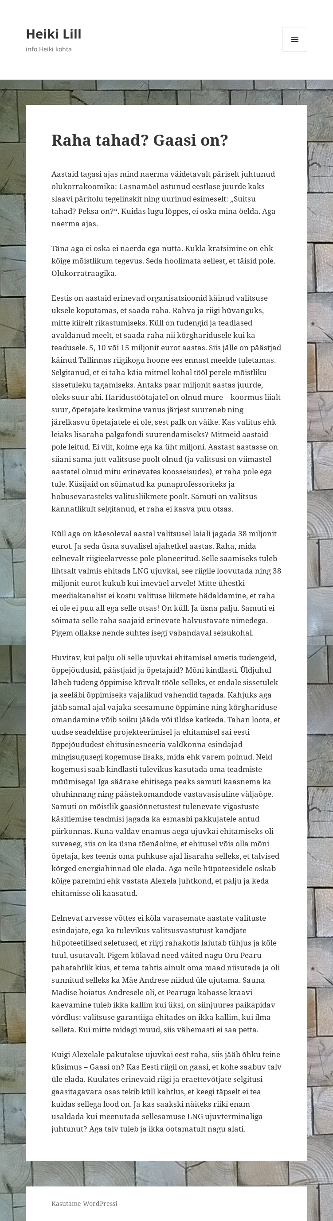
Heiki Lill (54, 33)
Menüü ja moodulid (295, 51)
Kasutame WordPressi (84, 1203)
